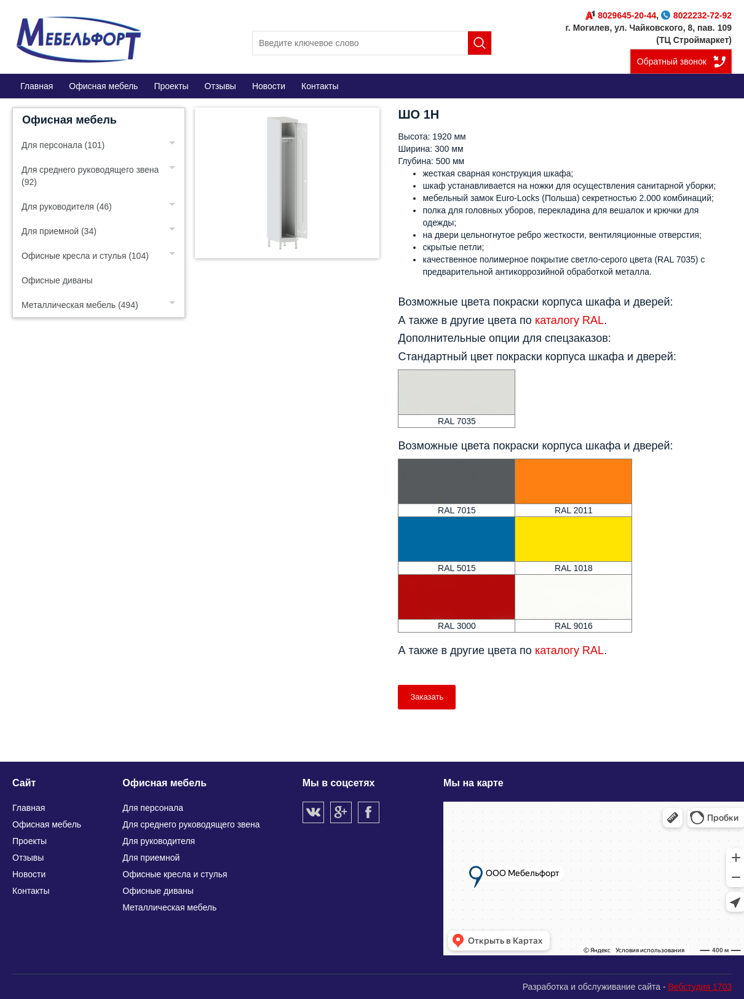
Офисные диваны (57, 280)
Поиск (479, 43)
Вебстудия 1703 (700, 987)
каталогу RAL (569, 320)
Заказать (426, 696)
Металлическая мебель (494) (80, 305)
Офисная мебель (69, 120)
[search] (372, 43)
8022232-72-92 (696, 15)
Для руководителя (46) (67, 206)
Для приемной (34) (59, 231)
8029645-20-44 (620, 15)
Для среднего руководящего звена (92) (90, 176)
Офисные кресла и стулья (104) (85, 256)
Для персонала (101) (63, 145)
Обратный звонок (671, 61)
